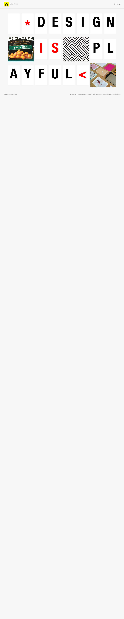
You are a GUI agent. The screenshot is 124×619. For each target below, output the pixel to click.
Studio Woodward (6, 4)
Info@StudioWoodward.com (113, 94)
